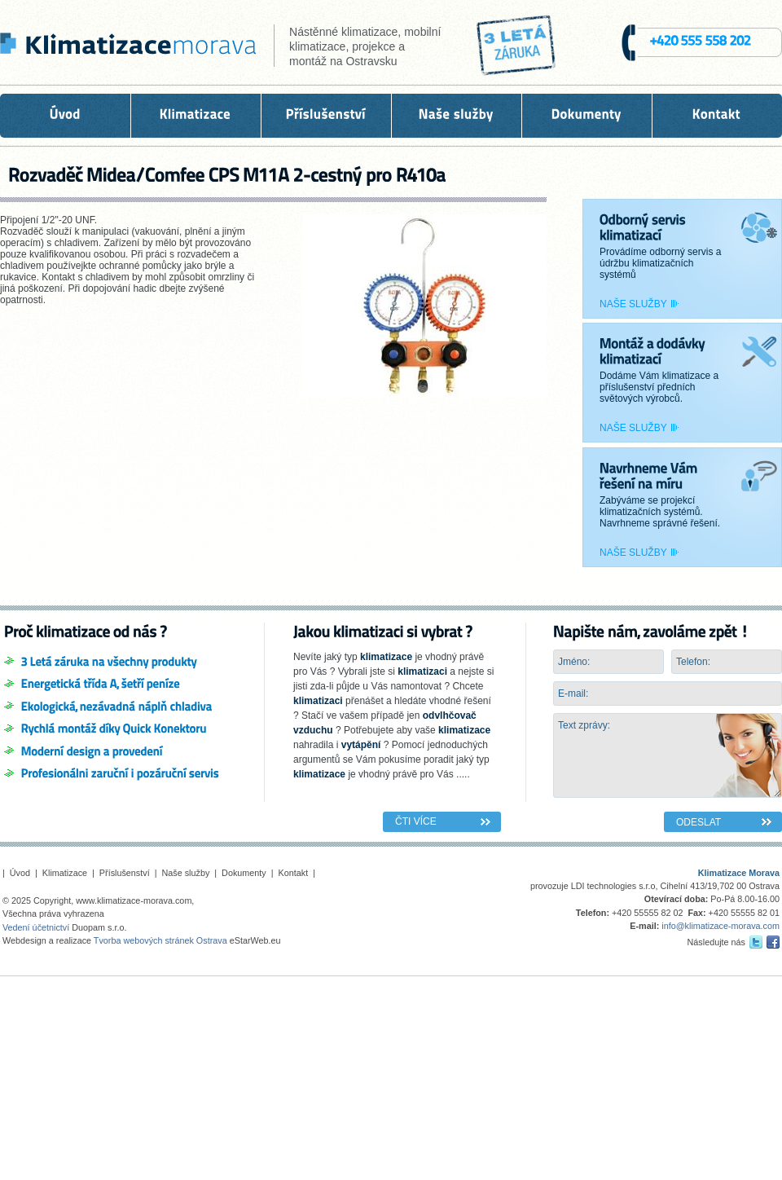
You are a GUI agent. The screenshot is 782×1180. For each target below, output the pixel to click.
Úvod (20, 873)
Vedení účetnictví (35, 927)
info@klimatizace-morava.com (720, 926)
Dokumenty (244, 873)
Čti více (416, 821)
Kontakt (294, 873)
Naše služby (633, 304)
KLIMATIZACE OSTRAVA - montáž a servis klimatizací (125, 46)
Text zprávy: (667, 755)
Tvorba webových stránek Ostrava (160, 940)
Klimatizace (64, 873)
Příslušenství (124, 873)
